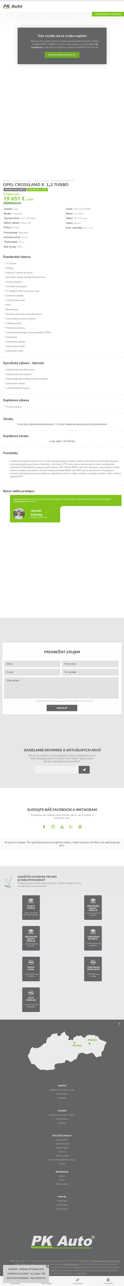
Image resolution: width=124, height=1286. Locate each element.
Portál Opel (62, 1201)
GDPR (62, 1180)
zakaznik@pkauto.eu (71, 1264)
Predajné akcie (62, 1148)
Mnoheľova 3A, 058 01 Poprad (62, 1115)
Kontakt (62, 1164)
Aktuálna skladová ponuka (62, 54)
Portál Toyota (62, 1209)
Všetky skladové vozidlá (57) (108, 14)
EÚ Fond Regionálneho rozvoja (62, 1160)
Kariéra (62, 1176)
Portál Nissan (62, 1205)
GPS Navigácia (62, 1094)
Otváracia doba (62, 1156)
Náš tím (62, 1152)
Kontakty (62, 1098)
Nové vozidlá (62, 1140)
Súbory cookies (62, 1184)
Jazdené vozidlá (62, 1144)
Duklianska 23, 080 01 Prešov (62, 1090)
